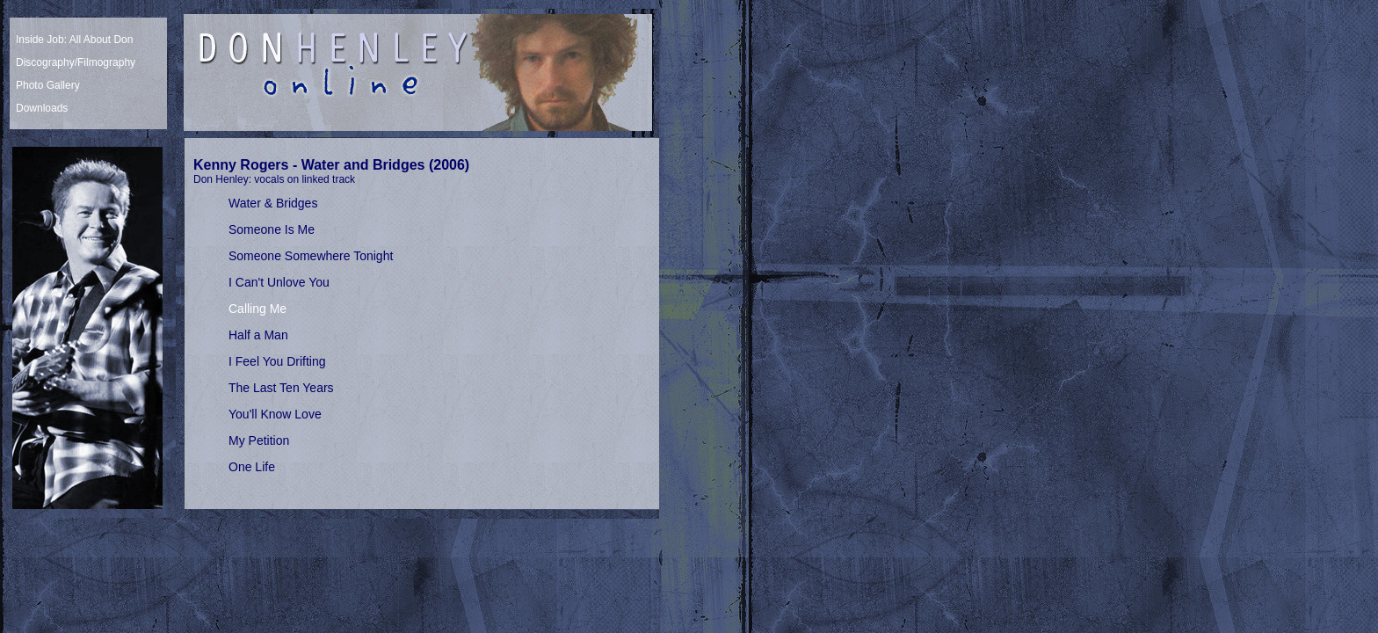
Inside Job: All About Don (74, 39)
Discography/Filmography (75, 62)
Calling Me (257, 309)
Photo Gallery (48, 85)
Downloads (42, 108)
